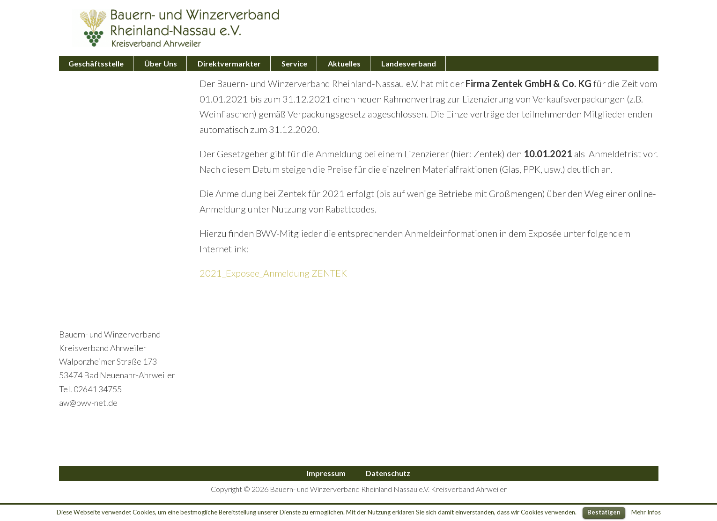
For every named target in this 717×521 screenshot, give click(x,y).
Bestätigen (604, 512)
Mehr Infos (646, 512)
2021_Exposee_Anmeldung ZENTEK (273, 273)
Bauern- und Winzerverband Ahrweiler (176, 28)
